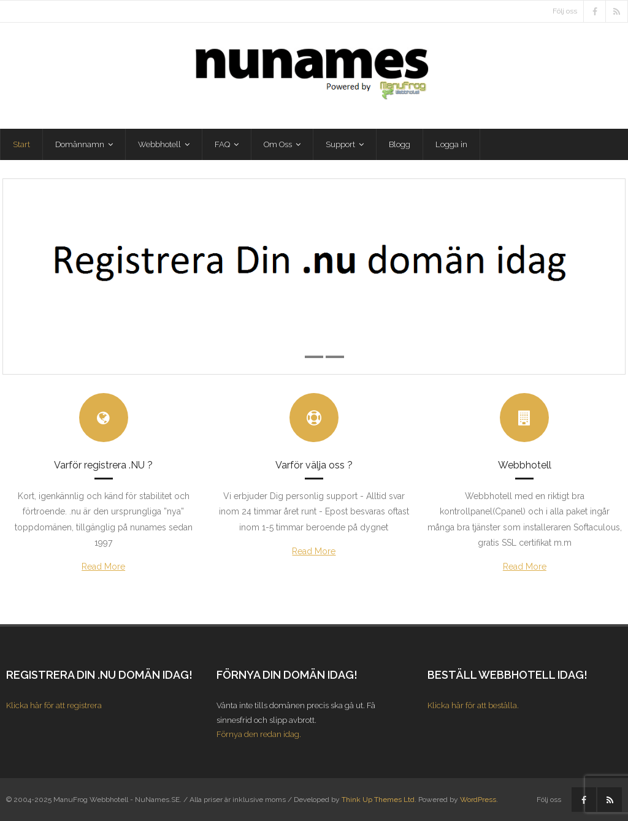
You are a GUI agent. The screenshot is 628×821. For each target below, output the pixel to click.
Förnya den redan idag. (258, 734)
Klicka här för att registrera (54, 705)
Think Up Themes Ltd (378, 799)
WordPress (478, 799)
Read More (103, 566)
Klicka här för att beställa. (473, 705)
